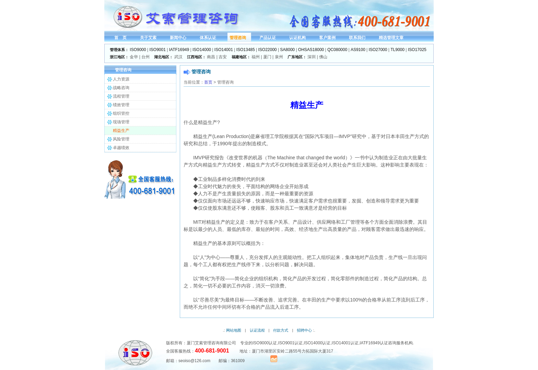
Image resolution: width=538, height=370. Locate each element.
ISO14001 (223, 49)
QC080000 (337, 49)
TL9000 (397, 49)
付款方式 (280, 330)
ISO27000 (378, 49)
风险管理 (121, 139)
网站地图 (233, 330)
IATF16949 (179, 49)
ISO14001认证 (345, 343)
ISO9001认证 (290, 343)
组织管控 (121, 113)
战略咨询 (121, 87)
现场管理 (121, 122)
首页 (208, 82)
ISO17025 (417, 49)
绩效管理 (121, 104)
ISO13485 (245, 49)
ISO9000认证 (265, 343)
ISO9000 (138, 49)
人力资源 (121, 79)
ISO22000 (267, 49)
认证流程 (257, 330)
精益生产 (121, 130)
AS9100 (358, 49)
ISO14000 (201, 49)
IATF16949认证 (374, 343)
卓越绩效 (121, 147)
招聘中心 (304, 330)
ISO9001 (158, 49)
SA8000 (287, 49)
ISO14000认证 (317, 343)
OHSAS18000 (311, 49)
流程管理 (121, 96)
